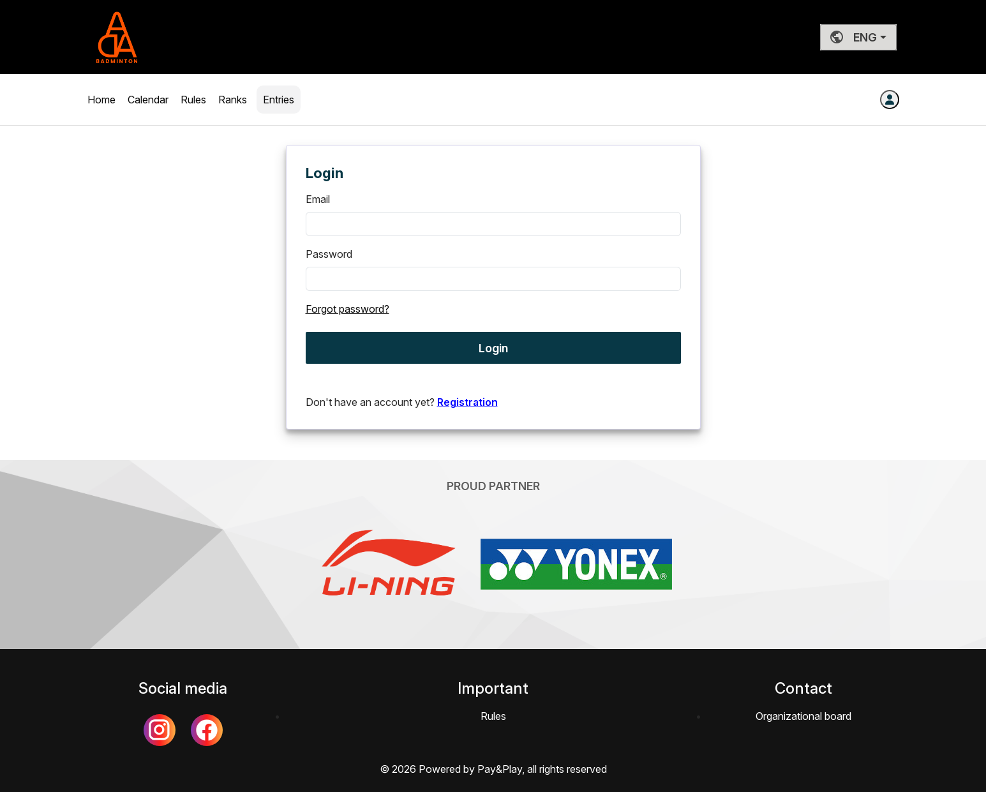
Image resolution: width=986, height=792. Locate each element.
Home (102, 99)
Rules (195, 99)
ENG (853, 37)
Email (318, 199)
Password (329, 254)
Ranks (232, 99)
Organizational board (803, 716)
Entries (278, 99)
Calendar (149, 99)
